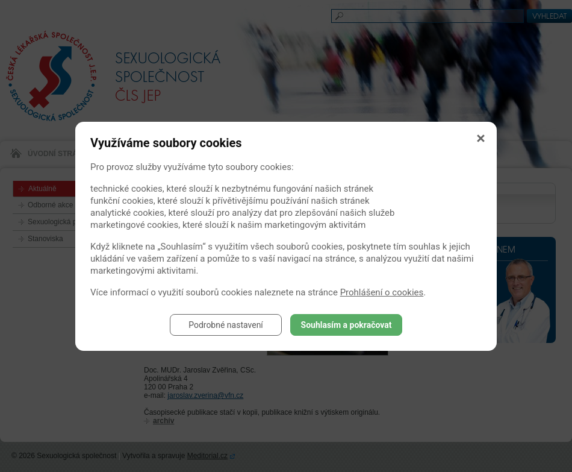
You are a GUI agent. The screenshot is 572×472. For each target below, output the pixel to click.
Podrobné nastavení (225, 325)
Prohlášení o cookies (382, 292)
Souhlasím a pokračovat (346, 325)
